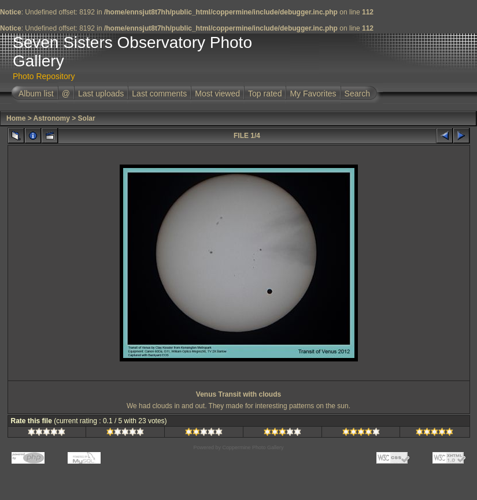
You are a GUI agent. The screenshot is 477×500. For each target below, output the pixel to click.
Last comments (159, 93)
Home (15, 118)
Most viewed (217, 93)
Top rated (265, 93)
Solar (86, 118)
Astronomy (52, 118)
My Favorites (313, 93)
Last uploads (101, 93)
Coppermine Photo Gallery (252, 447)
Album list (36, 93)
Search (357, 93)
